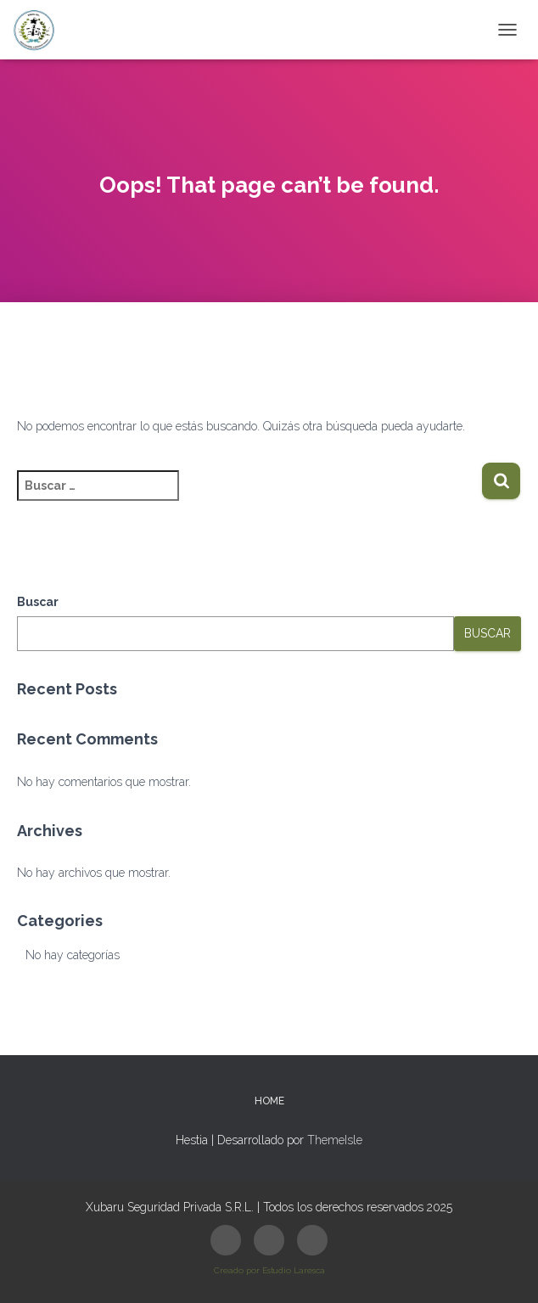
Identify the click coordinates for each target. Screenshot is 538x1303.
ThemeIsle (334, 1140)
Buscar (38, 602)
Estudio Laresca (293, 1270)
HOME (269, 1101)
